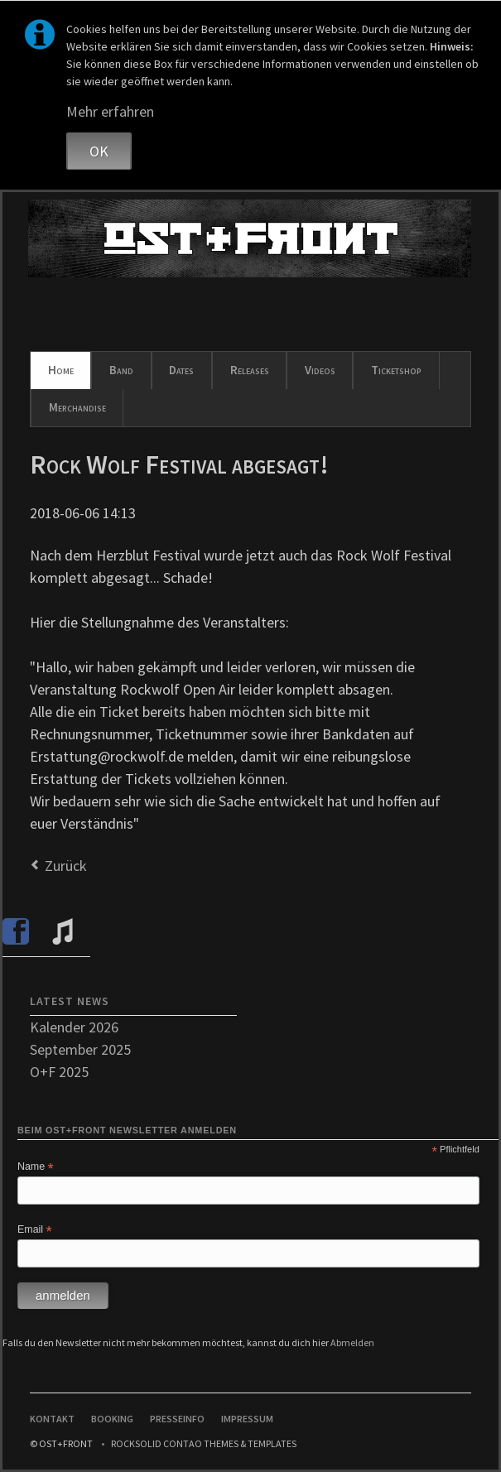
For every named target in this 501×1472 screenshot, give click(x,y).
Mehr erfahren (110, 111)
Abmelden (352, 1342)
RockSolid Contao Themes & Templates (203, 1443)
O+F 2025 (59, 1071)
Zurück (66, 865)
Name (35, 1167)
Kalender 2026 (74, 1027)
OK (98, 151)
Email (34, 1230)
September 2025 (80, 1049)
